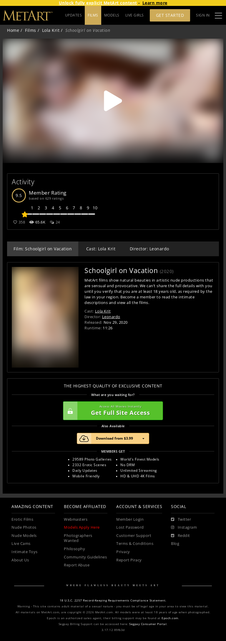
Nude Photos (23, 527)
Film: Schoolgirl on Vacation (43, 249)
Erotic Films (22, 519)
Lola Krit (51, 30)
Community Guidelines (85, 557)
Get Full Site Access (111, 411)
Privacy (123, 551)
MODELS (111, 15)
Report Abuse (76, 565)
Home (13, 30)
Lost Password (130, 527)
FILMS (93, 15)
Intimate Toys (24, 551)
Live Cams (21, 543)
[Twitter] (181, 519)
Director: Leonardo (149, 249)
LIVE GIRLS (134, 15)
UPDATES (73, 15)
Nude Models (24, 535)
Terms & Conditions (134, 543)
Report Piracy (129, 560)
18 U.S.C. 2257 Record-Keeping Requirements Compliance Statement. (113, 600)
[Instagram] (184, 527)
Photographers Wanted (78, 538)
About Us (20, 560)
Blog (175, 543)
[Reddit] (180, 535)
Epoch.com (170, 618)
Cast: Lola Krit (101, 249)
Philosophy (74, 548)
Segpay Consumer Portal (148, 624)
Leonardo (111, 316)
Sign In (203, 15)
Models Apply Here (82, 527)
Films (30, 30)
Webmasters (75, 519)
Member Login (130, 519)
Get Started (170, 15)
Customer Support (133, 535)
